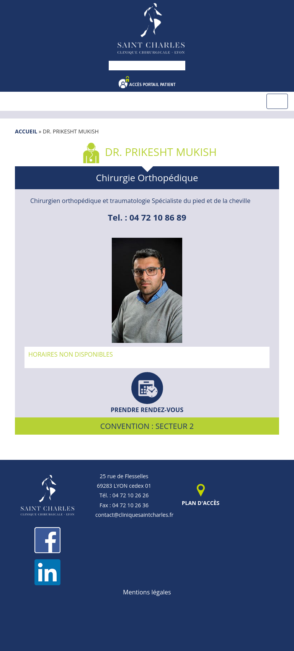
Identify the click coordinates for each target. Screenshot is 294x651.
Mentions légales (147, 592)
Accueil (26, 131)
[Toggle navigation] (277, 101)
